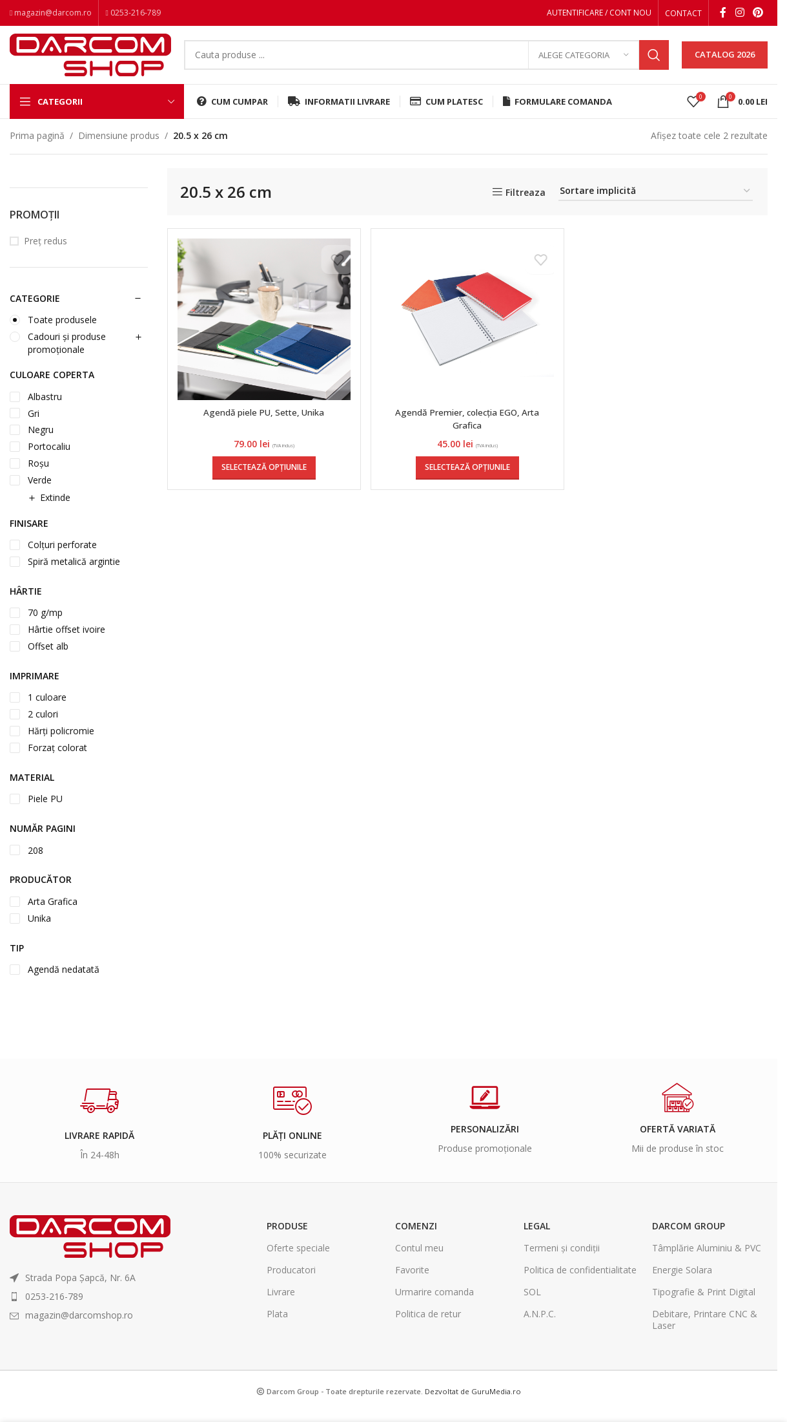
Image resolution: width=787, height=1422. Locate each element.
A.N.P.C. (540, 1325)
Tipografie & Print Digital (703, 1303)
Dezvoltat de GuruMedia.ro (473, 1401)
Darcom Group (688, 1236)
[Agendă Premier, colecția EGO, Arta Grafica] (467, 330)
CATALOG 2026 (725, 61)
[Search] (426, 61)
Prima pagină (37, 146)
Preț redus (45, 252)
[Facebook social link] (723, 13)
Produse (287, 1236)
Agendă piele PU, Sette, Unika (263, 423)
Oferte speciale (298, 1258)
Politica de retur (428, 1325)
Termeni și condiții (562, 1258)
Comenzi (416, 1236)
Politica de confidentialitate (580, 1281)
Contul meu (419, 1258)
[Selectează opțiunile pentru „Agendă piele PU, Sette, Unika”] (262, 478)
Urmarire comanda (434, 1303)
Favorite (412, 1281)
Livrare (281, 1303)
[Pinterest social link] (758, 13)
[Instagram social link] (739, 13)
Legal (537, 1236)
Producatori (291, 1281)
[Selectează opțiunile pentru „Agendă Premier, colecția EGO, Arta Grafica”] (467, 478)
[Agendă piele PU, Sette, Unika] (263, 330)
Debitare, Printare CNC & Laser (704, 1330)
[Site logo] (90, 60)
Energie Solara (682, 1281)
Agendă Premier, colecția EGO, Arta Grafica (467, 429)
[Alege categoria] (583, 61)
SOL (532, 1303)
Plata (277, 1325)
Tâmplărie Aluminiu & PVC (706, 1258)
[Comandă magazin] (655, 202)
